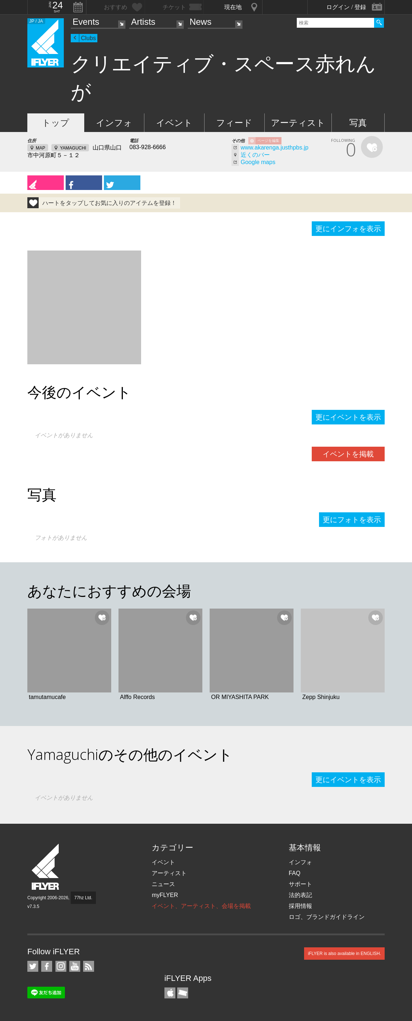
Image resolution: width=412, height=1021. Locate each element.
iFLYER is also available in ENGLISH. (344, 953)
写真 (358, 123)
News (200, 22)
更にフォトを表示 (352, 520)
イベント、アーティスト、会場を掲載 (201, 906)
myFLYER (165, 895)
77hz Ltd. (83, 897)
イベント (174, 123)
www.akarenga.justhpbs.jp (274, 147)
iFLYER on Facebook (46, 966)
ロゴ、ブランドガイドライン (327, 917)
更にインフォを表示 (348, 229)
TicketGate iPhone (182, 992)
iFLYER (46, 867)
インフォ (114, 123)
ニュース (163, 884)
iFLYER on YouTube (74, 966)
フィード (234, 123)
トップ (55, 123)
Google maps (258, 162)
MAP (40, 148)
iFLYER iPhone (169, 992)
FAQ (294, 873)
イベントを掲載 (348, 454)
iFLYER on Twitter (32, 966)
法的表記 (300, 895)
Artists (143, 22)
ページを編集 (268, 141)
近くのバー (255, 155)
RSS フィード (88, 966)
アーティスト (298, 123)
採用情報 (300, 906)
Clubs (88, 38)
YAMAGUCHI (73, 148)
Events (86, 22)
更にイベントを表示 (348, 417)
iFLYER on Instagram (60, 966)
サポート (300, 884)
